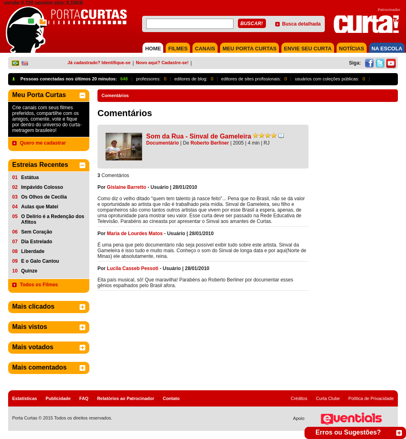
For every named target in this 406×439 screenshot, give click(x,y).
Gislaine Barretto (126, 187)
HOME (153, 48)
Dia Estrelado (36, 241)
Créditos (299, 398)
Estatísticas (24, 398)
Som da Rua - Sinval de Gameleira (198, 136)
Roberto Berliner (209, 143)
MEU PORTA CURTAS (249, 48)
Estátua (30, 177)
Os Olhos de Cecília (44, 197)
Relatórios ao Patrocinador (125, 398)
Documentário (162, 143)
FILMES (178, 48)
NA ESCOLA (386, 48)
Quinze (29, 271)
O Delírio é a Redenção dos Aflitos (52, 219)
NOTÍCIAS (351, 48)
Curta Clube (328, 398)
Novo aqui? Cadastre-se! (162, 62)
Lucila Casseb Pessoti (132, 268)
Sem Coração (36, 232)
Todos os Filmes (39, 285)
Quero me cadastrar (43, 143)
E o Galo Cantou (40, 261)
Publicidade (58, 398)
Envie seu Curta (308, 48)
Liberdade (32, 251)
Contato (171, 398)
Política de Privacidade (371, 398)
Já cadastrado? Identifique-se (98, 62)
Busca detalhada (301, 24)
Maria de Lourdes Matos (134, 233)
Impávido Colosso (42, 187)
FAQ (84, 398)
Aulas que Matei (39, 207)
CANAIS (205, 48)
